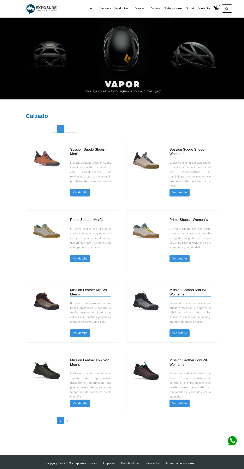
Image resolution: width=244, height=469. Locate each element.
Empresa (105, 8)
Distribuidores (173, 8)
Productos (121, 8)
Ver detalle (80, 192)
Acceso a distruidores (179, 463)
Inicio (93, 8)
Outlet (190, 8)
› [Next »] (73, 129)
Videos (156, 8)
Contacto (203, 8)
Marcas (140, 8)
